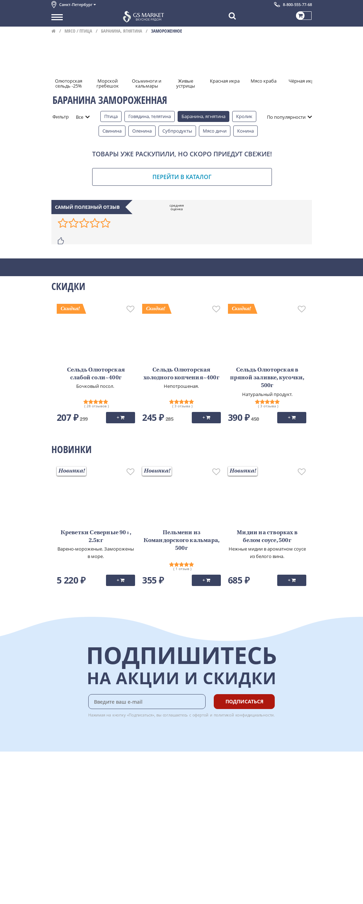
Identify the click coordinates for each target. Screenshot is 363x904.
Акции (58, 810)
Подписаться (244, 701)
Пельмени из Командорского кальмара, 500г (182, 541)
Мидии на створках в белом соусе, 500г (267, 536)
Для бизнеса (64, 886)
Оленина (142, 131)
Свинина (112, 131)
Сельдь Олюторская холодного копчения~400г (181, 374)
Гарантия (138, 794)
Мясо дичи (215, 131)
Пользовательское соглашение (86, 817)
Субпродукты (177, 131)
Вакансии (61, 894)
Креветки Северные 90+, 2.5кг (96, 536)
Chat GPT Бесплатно (206, 775)
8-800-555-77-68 (297, 4)
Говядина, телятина (149, 116)
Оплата (136, 778)
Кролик (244, 116)
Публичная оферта (72, 841)
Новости (60, 802)
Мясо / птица (78, 31)
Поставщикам (66, 878)
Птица (111, 116)
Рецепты (137, 802)
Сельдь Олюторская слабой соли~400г (96, 374)
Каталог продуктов (72, 770)
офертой (200, 715)
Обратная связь (68, 794)
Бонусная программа (152, 786)
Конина (245, 131)
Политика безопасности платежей (89, 833)
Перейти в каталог (182, 177)
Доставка (138, 770)
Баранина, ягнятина (121, 31)
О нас (57, 778)
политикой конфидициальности (244, 715)
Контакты (62, 786)
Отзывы (60, 849)
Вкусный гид (142, 810)
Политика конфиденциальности (86, 825)
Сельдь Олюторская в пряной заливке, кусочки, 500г (267, 378)
